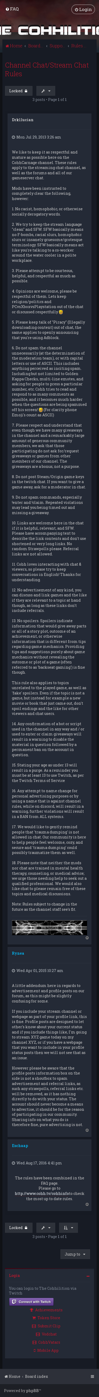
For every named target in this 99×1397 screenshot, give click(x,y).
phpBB (32, 1390)
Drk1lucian (23, 119)
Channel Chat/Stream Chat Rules (47, 69)
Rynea (18, 953)
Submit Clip (46, 1325)
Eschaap (20, 1145)
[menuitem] (12, 8)
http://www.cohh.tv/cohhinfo (42, 1193)
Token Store (46, 1317)
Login (14, 1275)
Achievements (46, 1309)
